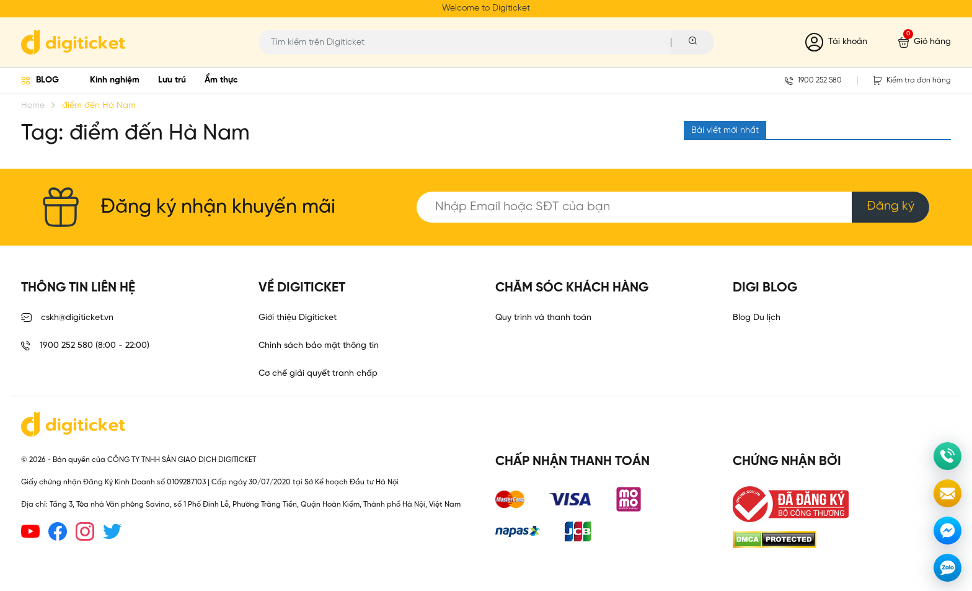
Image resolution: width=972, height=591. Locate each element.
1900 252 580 (813, 80)
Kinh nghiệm (114, 80)
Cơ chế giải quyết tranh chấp (318, 373)
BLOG (47, 80)
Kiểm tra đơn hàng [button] (912, 80)
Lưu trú (172, 80)
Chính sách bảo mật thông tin (318, 345)
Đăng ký (890, 206)
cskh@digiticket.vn (67, 318)
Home (33, 105)
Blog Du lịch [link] (756, 317)
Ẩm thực (221, 80)
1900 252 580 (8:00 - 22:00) (85, 346)
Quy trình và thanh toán (543, 317)
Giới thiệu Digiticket (297, 317)
